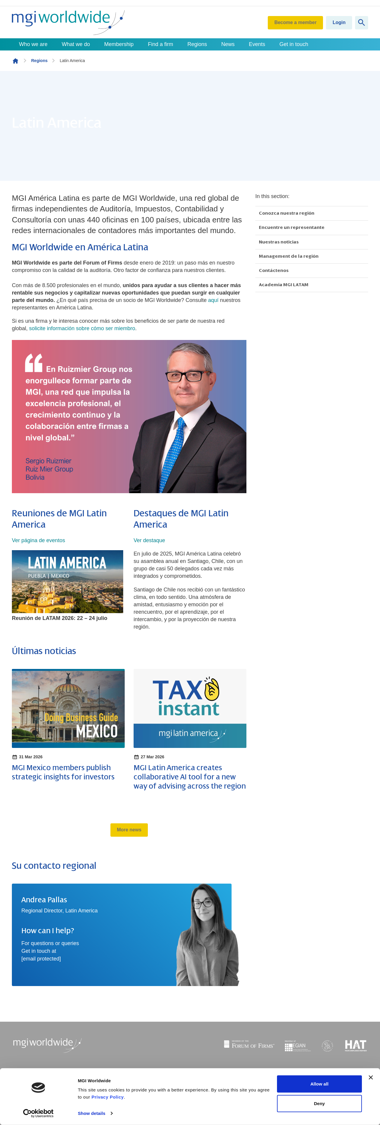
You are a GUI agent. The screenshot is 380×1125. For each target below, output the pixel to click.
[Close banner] (371, 1077)
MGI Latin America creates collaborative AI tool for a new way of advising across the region (190, 777)
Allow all (319, 1083)
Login (339, 22)
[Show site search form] (361, 22)
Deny (319, 1103)
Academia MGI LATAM (283, 284)
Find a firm (160, 44)
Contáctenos (274, 270)
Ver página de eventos (38, 540)
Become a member (295, 22)
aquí (213, 300)
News (228, 44)
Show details (91, 1113)
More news (129, 829)
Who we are (33, 44)
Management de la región (289, 256)
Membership (119, 44)
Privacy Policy (107, 1096)
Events (257, 44)
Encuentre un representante (291, 227)
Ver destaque (149, 540)
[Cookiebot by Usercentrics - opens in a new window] (38, 1113)
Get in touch (293, 44)
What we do (76, 44)
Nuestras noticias (279, 242)
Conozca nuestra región (286, 213)
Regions (197, 44)
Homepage (15, 60)
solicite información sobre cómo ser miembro (82, 328)
